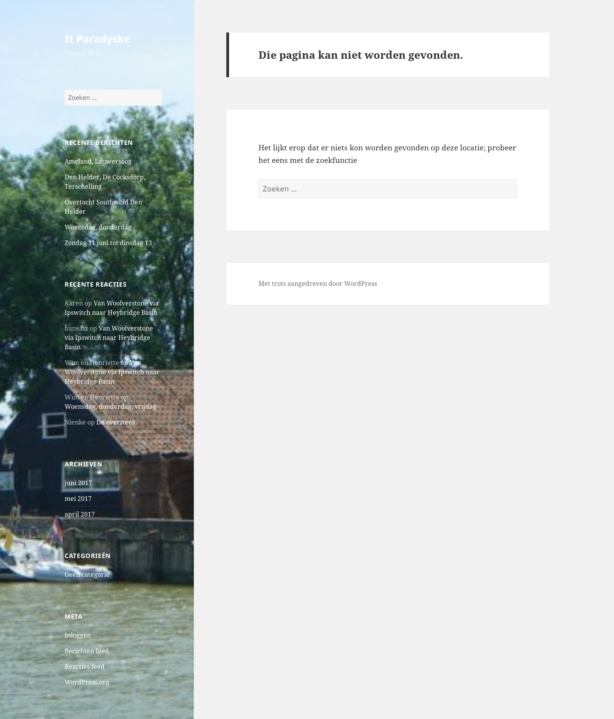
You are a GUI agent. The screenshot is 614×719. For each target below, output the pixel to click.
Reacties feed (85, 666)
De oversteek (115, 422)
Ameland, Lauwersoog (98, 161)
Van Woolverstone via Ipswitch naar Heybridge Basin (109, 337)
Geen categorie (87, 574)
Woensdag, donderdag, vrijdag (110, 406)
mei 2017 (78, 498)
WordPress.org (87, 682)
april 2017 (80, 514)
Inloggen (78, 635)
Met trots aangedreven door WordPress (317, 283)
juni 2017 (78, 483)
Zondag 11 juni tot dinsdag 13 (108, 242)
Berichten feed (87, 651)
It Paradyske (97, 38)
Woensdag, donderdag (98, 227)
